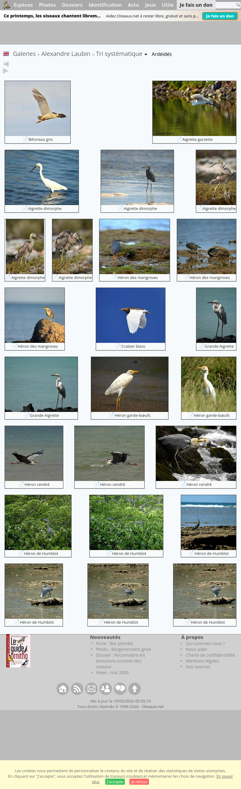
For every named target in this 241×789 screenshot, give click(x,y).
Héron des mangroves (138, 287)
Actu (133, 5)
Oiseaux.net (153, 716)
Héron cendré (37, 494)
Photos (47, 5)
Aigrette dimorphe (44, 218)
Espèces (23, 5)
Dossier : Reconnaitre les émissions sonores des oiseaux (120, 670)
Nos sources (198, 676)
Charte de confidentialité (210, 664)
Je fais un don (220, 16)
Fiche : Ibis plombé (114, 653)
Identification (105, 5)
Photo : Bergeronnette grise (123, 659)
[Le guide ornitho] (18, 660)
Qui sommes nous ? (205, 653)
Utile (167, 5)
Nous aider (196, 659)
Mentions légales (202, 670)
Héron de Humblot (41, 563)
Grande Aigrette (219, 355)
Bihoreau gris (40, 149)
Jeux (150, 5)
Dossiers (72, 5)
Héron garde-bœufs (132, 425)
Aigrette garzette (197, 149)
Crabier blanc (133, 355)
